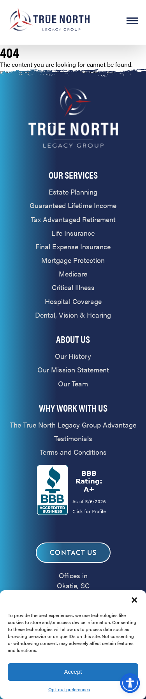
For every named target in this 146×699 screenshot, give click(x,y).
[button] (134, 600)
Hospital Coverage (73, 301)
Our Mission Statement (73, 369)
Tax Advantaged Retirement (73, 219)
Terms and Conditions (73, 452)
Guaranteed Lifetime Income (73, 205)
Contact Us (73, 552)
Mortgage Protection (73, 260)
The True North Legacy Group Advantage (73, 424)
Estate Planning (73, 191)
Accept (73, 671)
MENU (132, 20)
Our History (73, 356)
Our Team (73, 383)
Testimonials (73, 438)
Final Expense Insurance (73, 246)
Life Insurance (73, 233)
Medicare (73, 273)
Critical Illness (73, 287)
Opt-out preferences (69, 689)
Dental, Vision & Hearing (73, 315)
